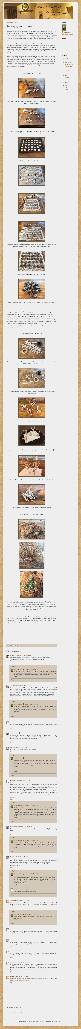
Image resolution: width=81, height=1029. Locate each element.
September (67, 62)
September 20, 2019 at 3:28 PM (32, 669)
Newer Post (9, 1010)
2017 (64, 87)
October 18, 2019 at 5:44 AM (28, 889)
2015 (64, 92)
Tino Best (12, 951)
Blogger (59, 1021)
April (66, 77)
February (67, 80)
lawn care (26, 980)
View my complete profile (67, 34)
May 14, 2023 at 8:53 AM (22, 976)
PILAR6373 (13, 655)
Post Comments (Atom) (18, 1012)
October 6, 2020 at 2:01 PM (22, 951)
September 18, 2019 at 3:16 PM (28, 722)
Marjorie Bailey (18, 669)
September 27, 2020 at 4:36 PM (22, 940)
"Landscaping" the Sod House (68, 67)
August (66, 70)
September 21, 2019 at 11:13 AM (21, 747)
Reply (11, 663)
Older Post (54, 1010)
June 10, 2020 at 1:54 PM (26, 929)
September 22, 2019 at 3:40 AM (25, 826)
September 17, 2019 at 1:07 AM (24, 655)
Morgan (12, 940)
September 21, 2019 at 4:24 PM (32, 758)
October (67, 60)
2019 (64, 58)
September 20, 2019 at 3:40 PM (27, 733)
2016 (64, 89)
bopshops (49, 1021)
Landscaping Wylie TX (27, 944)
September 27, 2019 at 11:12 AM (32, 805)
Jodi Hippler (13, 685)
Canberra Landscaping (43, 932)
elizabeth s (12, 780)
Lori (11, 856)
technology (13, 976)
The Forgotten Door (68, 64)
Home (31, 1010)
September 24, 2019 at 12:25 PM (20, 856)
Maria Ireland (13, 826)
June (66, 73)
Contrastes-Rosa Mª (15, 722)
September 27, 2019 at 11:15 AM (32, 840)
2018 (64, 85)
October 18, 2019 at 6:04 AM (24, 900)
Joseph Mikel (17, 889)
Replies (13, 666)
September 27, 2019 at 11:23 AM (32, 873)
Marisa (12, 747)
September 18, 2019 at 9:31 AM (24, 685)
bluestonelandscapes (15, 929)
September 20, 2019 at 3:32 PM (32, 704)
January (66, 82)
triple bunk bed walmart (31, 954)
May (66, 75)
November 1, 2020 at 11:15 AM (23, 962)
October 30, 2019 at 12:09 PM (31, 914)
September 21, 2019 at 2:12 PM (23, 780)
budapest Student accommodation (39, 969)
